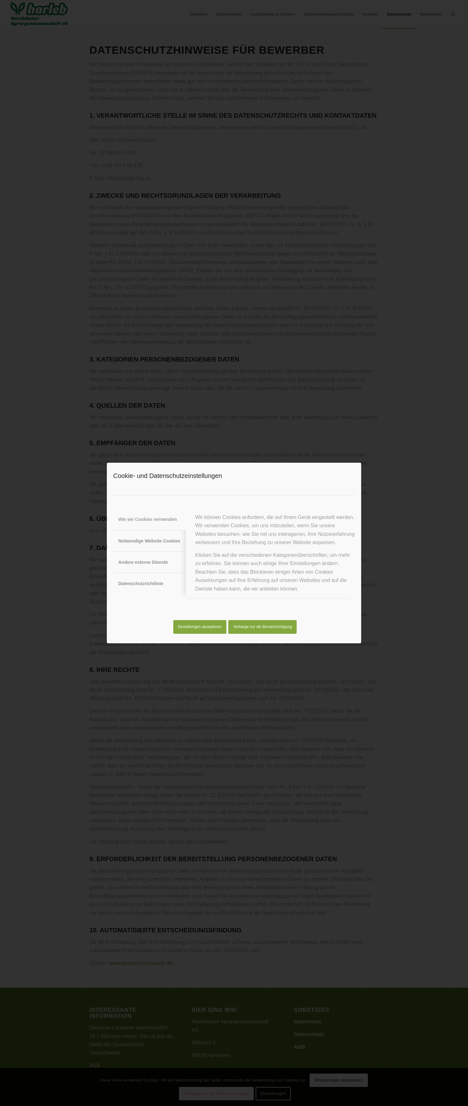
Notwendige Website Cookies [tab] (149, 540)
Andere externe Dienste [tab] (143, 562)
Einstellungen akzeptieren (200, 627)
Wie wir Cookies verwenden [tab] (147, 519)
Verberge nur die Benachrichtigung (262, 627)
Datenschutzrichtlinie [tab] (140, 583)
